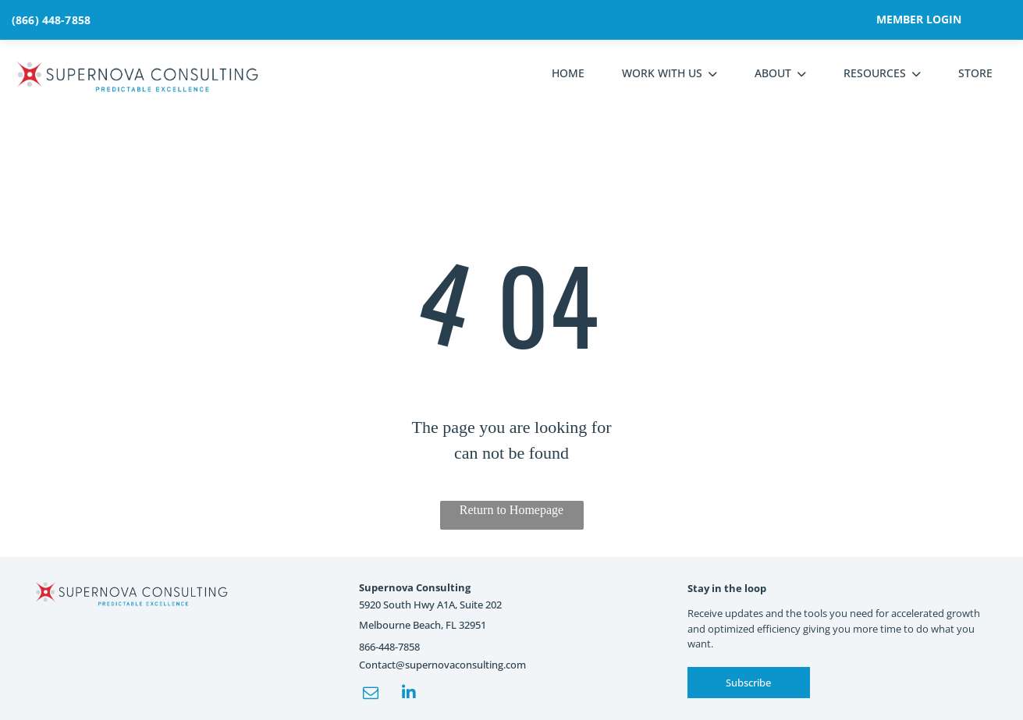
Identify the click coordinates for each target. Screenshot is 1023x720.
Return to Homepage (511, 509)
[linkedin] (409, 694)
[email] (370, 694)
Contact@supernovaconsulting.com (442, 665)
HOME (568, 73)
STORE (975, 73)
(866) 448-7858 (51, 19)
